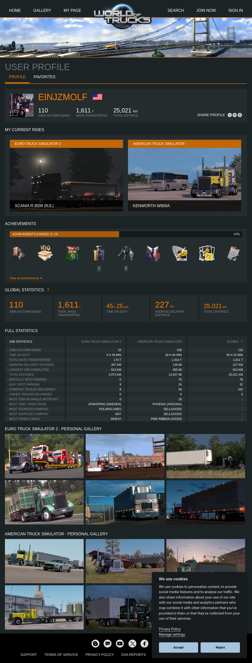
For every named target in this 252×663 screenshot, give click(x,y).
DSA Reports (133, 655)
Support (28, 655)
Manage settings (172, 634)
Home (15, 10)
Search (176, 10)
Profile (17, 77)
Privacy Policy (100, 655)
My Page (72, 10)
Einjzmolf (62, 97)
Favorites (44, 77)
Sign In (235, 10)
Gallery (42, 10)
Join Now (206, 10)
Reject (220, 647)
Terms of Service (61, 655)
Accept (178, 647)
